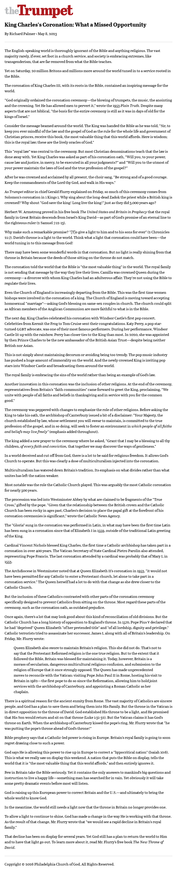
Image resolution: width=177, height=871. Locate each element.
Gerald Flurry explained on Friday (75, 191)
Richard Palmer (22, 33)
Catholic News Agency (102, 515)
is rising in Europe (94, 737)
